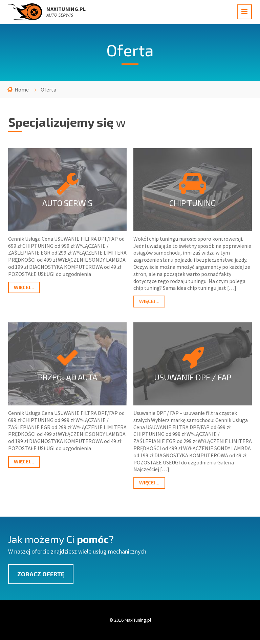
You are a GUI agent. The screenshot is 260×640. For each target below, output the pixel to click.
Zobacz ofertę (40, 574)
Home (22, 89)
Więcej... (24, 287)
